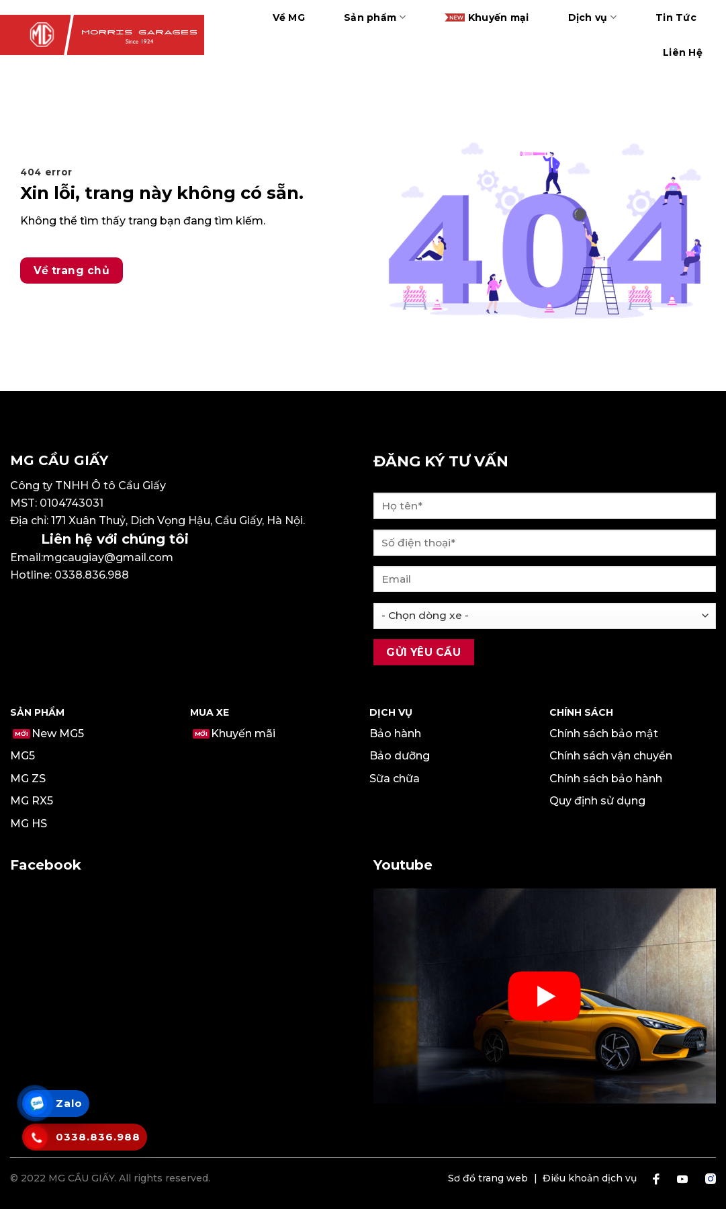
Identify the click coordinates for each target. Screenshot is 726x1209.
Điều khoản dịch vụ (590, 1178)
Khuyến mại (487, 17)
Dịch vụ (592, 17)
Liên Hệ (682, 52)
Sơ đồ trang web (488, 1178)
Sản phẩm (375, 17)
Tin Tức (675, 17)
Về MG (289, 17)
